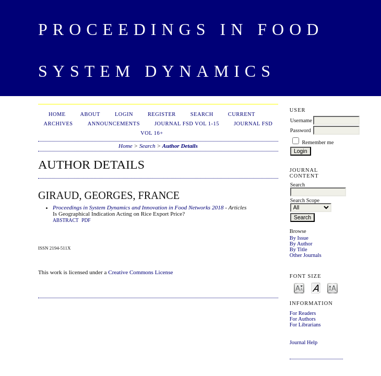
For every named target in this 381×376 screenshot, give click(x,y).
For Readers (303, 313)
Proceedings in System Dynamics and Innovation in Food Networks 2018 (138, 207)
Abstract (66, 220)
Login (124, 114)
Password (300, 130)
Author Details (180, 146)
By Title (298, 249)
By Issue (299, 238)
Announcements (114, 123)
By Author (301, 243)
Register (162, 114)
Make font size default (316, 287)
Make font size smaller (299, 287)
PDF (85, 220)
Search (201, 114)
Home (57, 114)
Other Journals (306, 255)
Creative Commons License (140, 272)
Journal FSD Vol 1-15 (186, 123)
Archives (58, 123)
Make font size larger (332, 287)
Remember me (318, 142)
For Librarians (305, 324)
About (90, 114)
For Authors (303, 319)
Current (241, 114)
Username (301, 120)
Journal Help (303, 342)
